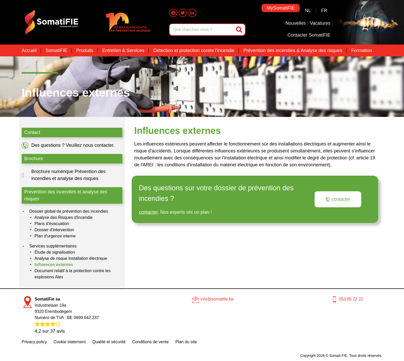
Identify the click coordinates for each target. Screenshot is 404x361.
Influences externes (54, 264)
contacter (148, 212)
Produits (84, 50)
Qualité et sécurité (108, 342)
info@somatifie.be (216, 299)
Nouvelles (295, 23)
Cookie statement (70, 342)
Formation (361, 50)
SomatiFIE (56, 50)
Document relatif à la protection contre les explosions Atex (73, 274)
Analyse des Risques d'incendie (63, 217)
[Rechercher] (239, 29)
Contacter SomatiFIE (308, 35)
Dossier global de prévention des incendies (68, 211)
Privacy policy (34, 342)
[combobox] (202, 29)
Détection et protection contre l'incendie (193, 50)
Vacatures (320, 23)
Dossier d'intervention (54, 230)
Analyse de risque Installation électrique (71, 258)
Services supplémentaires (53, 246)
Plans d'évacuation (52, 223)
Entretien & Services (123, 50)
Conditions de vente (150, 342)
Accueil (29, 50)
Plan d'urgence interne (55, 236)
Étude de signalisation (55, 252)
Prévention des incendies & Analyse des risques (292, 50)
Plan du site (186, 342)
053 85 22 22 (351, 299)
